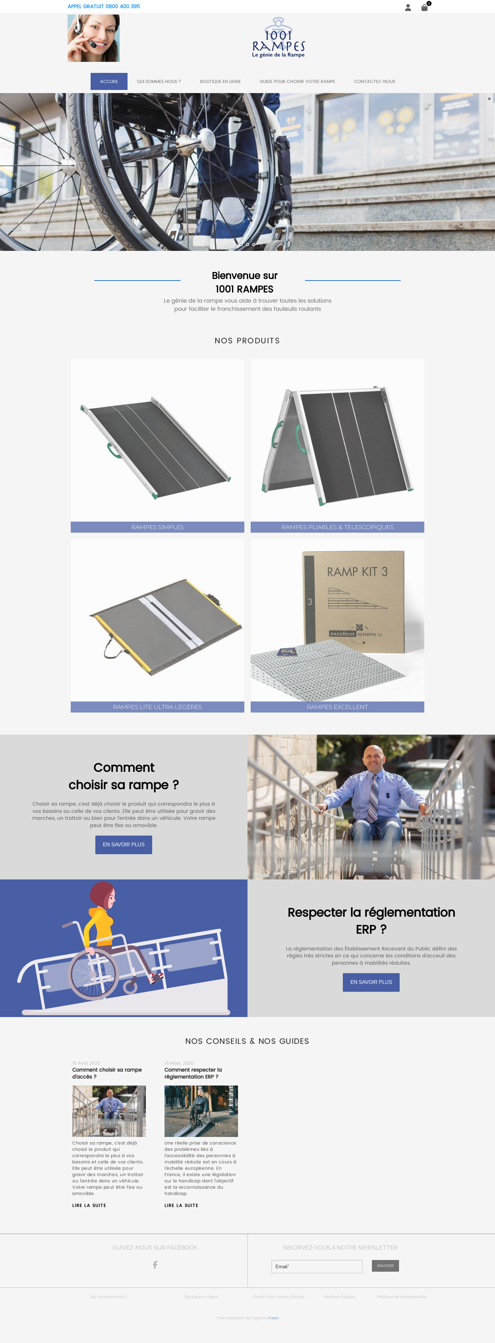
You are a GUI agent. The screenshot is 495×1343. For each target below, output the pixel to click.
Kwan (273, 1318)
